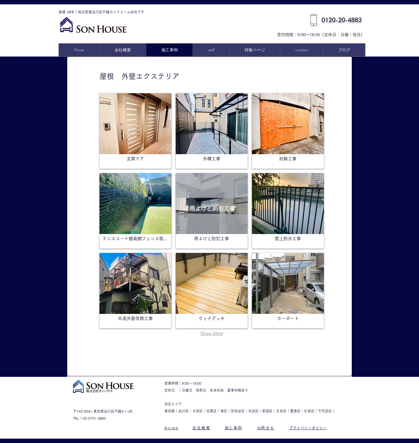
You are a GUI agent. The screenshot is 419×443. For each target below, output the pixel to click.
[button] (254, 49)
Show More (211, 333)
